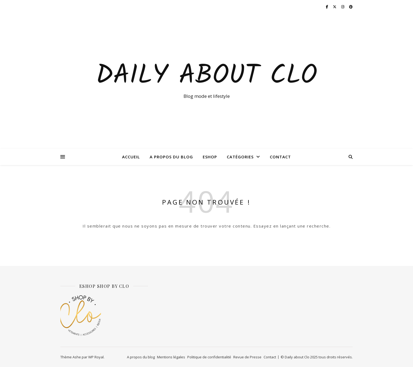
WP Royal (96, 357)
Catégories (240, 156)
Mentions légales (171, 357)
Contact (280, 156)
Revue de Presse (247, 357)
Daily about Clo (206, 76)
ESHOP (210, 156)
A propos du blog (171, 156)
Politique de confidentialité (209, 357)
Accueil (131, 156)
